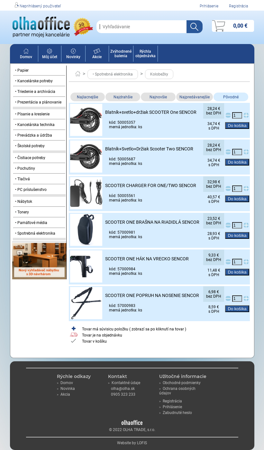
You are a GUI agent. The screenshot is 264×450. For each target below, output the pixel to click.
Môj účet (49, 54)
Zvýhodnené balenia (121, 53)
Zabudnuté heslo (175, 412)
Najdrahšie (123, 97)
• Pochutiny (25, 168)
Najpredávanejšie (194, 97)
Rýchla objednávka (145, 53)
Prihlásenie (209, 6)
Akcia (63, 394)
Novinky (73, 54)
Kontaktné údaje (124, 383)
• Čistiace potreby (30, 158)
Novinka (66, 388)
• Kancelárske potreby (34, 81)
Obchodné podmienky (180, 383)
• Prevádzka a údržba (33, 135)
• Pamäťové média (31, 223)
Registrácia (238, 6)
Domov (26, 54)
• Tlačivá (22, 179)
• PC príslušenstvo (31, 189)
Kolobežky (159, 74)
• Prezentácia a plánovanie (38, 102)
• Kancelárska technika (35, 124)
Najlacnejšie (87, 97)
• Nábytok (23, 201)
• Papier (22, 70)
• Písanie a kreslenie (32, 114)
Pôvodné (231, 97)
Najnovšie (158, 97)
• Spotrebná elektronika (35, 233)
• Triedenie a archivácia (35, 91)
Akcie (97, 54)
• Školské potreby (30, 146)
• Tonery (22, 212)
